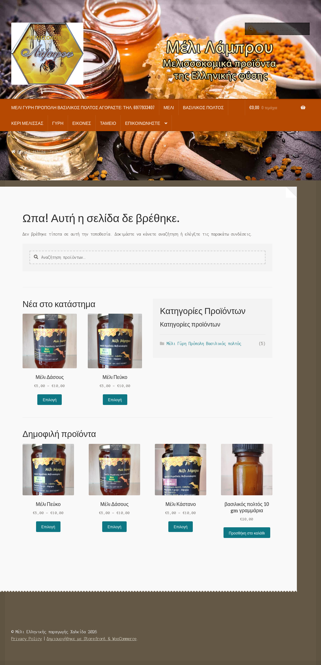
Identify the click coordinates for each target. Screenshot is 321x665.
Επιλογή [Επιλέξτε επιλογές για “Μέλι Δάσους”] (49, 399)
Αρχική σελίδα (31, 151)
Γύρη (58, 123)
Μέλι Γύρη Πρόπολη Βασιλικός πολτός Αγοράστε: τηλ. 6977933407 (83, 107)
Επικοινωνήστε (142, 123)
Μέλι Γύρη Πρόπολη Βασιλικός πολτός (204, 344)
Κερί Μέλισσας (27, 123)
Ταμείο (108, 123)
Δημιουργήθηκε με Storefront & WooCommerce (92, 639)
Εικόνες (81, 123)
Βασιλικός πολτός (203, 107)
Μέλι (169, 107)
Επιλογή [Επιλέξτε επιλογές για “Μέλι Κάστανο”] (180, 526)
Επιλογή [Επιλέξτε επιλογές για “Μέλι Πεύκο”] (115, 399)
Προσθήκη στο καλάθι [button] (247, 532)
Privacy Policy (26, 639)
